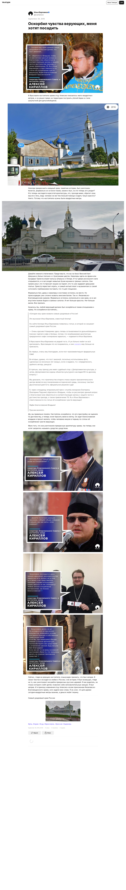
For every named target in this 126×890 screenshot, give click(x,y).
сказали (77, 344)
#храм (36, 724)
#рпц (30, 724)
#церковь (67, 724)
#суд (41, 724)
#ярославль (49, 724)
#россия (58, 724)
